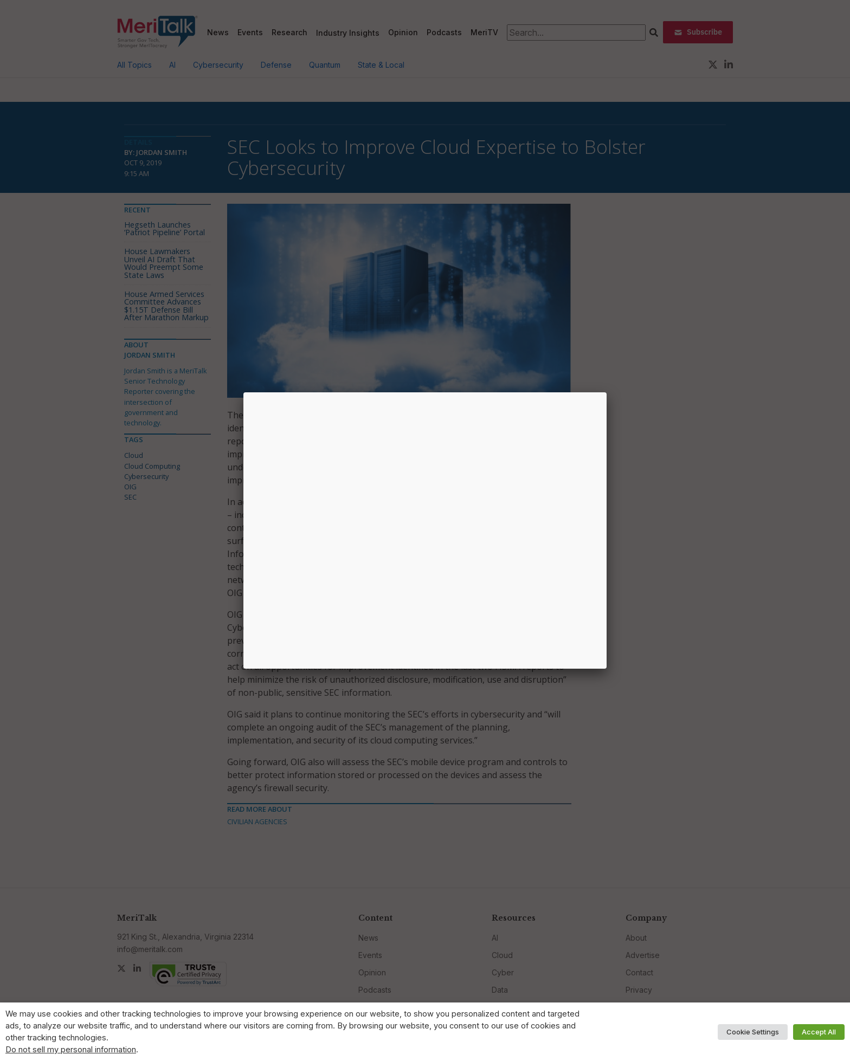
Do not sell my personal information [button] (70, 1049)
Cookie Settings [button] (752, 1031)
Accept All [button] (819, 1031)
